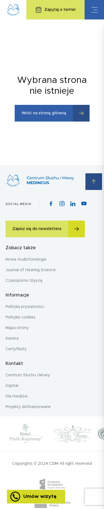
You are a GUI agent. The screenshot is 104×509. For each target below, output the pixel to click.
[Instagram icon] (62, 204)
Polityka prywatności (25, 307)
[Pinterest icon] (72, 204)
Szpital (12, 386)
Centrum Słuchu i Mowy (28, 375)
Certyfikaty (16, 349)
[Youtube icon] (84, 204)
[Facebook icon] (51, 204)
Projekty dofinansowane (28, 407)
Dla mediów (17, 396)
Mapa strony (17, 328)
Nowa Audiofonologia (26, 259)
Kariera (12, 338)
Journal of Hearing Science (31, 270)
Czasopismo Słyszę (24, 281)
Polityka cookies (20, 317)
